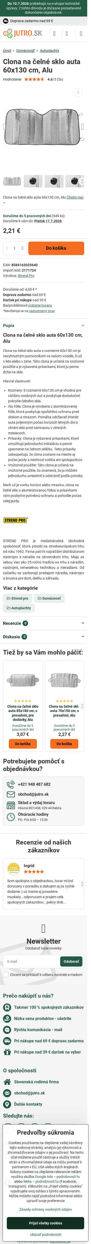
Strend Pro (26, 276)
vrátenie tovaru (40, 305)
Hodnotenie (12, 79)
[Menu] (81, 33)
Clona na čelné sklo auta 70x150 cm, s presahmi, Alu (64, 710)
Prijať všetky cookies (45, 1223)
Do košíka (56, 248)
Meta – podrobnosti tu (41, 1181)
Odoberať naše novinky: (43, 948)
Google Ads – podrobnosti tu (57, 1177)
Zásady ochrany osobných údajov (45, 1209)
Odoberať (71, 961)
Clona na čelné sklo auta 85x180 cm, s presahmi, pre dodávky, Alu (22, 713)
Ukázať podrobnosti (45, 1235)
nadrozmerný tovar (42, 311)
